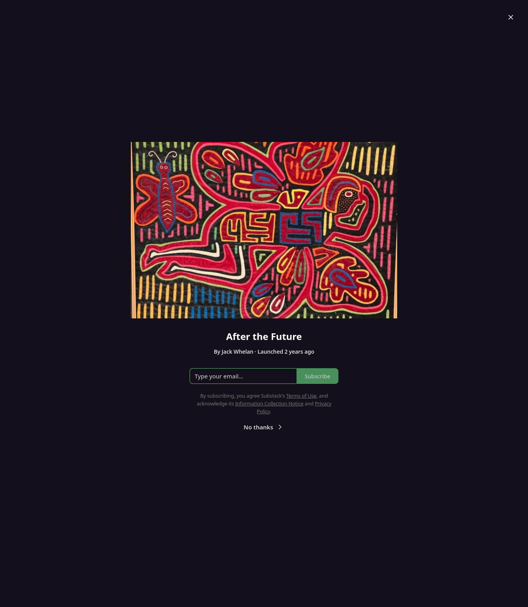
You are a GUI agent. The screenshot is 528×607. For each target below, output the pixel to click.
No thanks (264, 427)
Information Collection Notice (269, 403)
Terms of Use (301, 395)
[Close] (511, 17)
